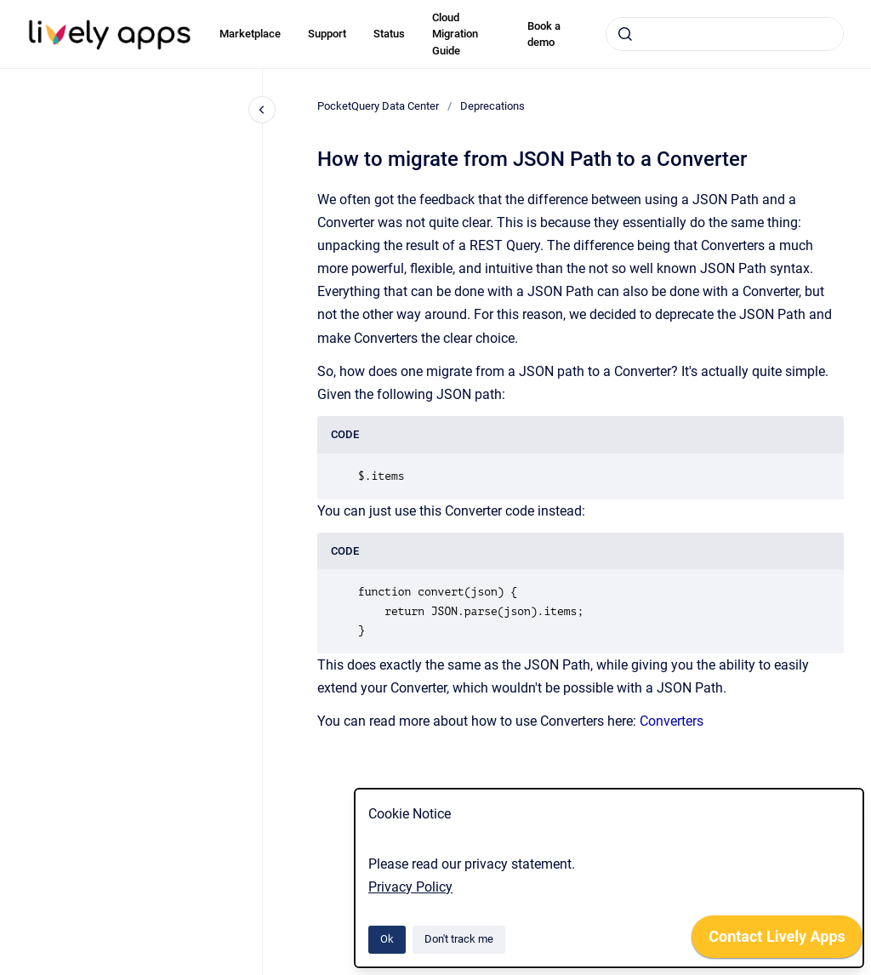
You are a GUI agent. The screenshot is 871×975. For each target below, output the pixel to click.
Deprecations (492, 106)
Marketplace (250, 33)
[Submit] (625, 34)
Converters (671, 721)
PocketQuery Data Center (378, 106)
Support (327, 33)
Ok (387, 938)
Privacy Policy (410, 887)
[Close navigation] (262, 109)
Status (389, 33)
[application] (777, 941)
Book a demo (544, 34)
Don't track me (458, 938)
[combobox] (724, 34)
